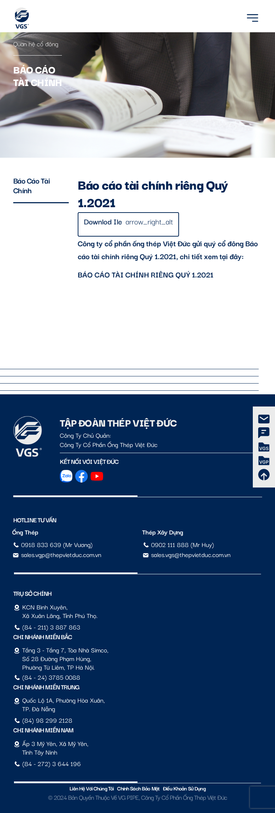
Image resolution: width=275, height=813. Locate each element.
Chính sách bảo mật (138, 788)
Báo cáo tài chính (31, 185)
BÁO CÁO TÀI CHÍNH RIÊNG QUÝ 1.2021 (145, 274)
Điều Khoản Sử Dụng (184, 788)
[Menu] (252, 17)
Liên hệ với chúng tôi (91, 788)
